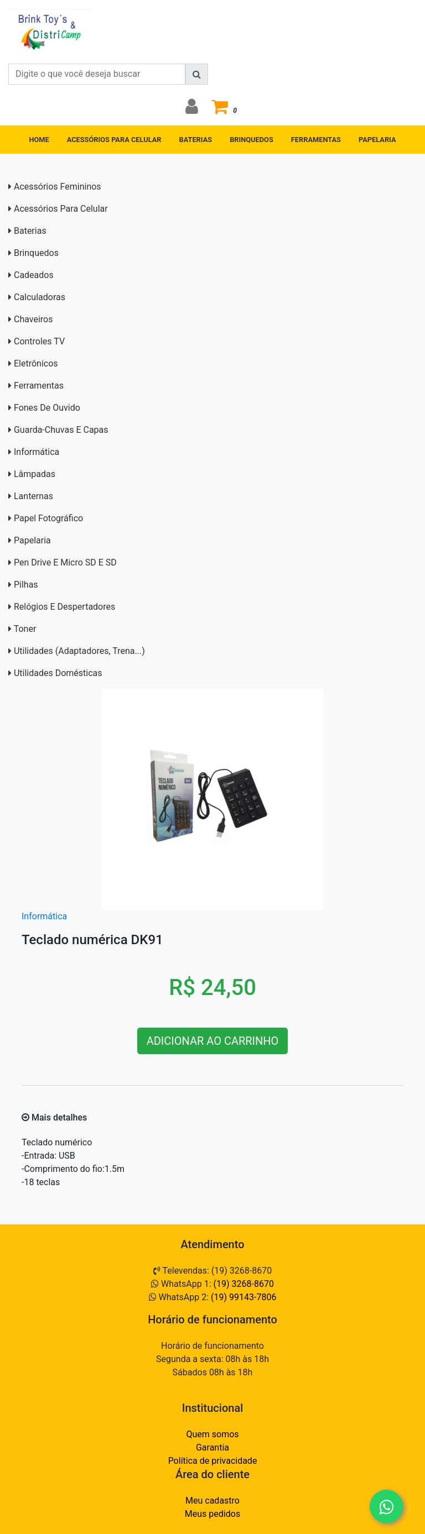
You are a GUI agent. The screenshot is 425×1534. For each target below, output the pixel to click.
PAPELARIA (377, 139)
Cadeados (34, 275)
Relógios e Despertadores (64, 606)
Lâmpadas (34, 474)
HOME (39, 139)
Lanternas (33, 496)
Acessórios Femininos (57, 186)
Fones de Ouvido (47, 407)
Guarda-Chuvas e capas (61, 430)
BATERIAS (195, 139)
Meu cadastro (212, 1500)
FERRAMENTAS (316, 139)
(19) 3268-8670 (244, 1284)
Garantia (212, 1447)
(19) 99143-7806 (243, 1297)
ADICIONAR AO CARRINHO (213, 1041)
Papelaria (32, 540)
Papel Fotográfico (48, 518)
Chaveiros (33, 319)
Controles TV (39, 341)
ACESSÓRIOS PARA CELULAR (114, 139)
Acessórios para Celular (61, 208)
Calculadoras (39, 297)
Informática (36, 452)
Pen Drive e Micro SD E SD (65, 562)
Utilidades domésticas (58, 673)
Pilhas (26, 584)
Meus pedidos (212, 1514)
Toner (25, 629)
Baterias (30, 231)
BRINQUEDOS (251, 139)
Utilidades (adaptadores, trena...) (79, 651)
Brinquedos (36, 253)
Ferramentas (39, 385)
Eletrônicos (36, 363)
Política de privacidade (212, 1461)
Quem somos (212, 1434)
